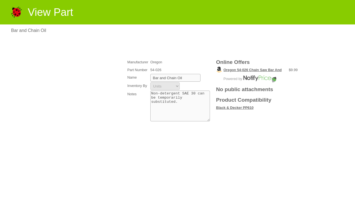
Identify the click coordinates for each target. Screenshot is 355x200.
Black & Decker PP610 (234, 108)
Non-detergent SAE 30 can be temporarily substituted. (180, 109)
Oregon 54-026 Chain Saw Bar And (253, 70)
